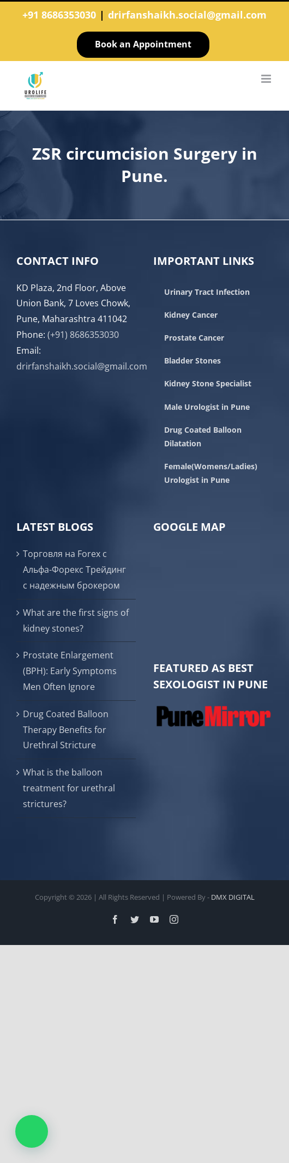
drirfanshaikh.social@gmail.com (187, 14)
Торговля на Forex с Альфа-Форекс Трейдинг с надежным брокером (74, 569)
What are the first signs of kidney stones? (76, 620)
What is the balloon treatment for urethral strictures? (69, 788)
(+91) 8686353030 (83, 335)
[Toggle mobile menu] (267, 78)
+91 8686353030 (59, 14)
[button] (31, 1131)
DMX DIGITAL (233, 897)
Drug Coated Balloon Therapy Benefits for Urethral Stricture (66, 730)
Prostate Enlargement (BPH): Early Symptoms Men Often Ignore (70, 671)
